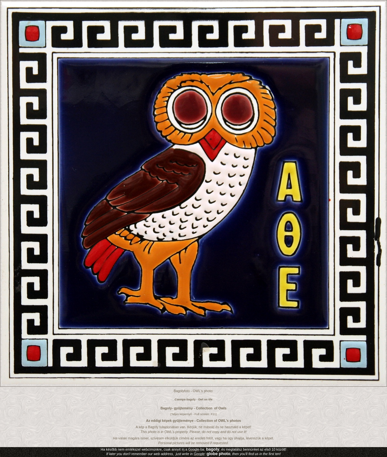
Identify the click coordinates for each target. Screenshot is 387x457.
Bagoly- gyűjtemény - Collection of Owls (194, 408)
